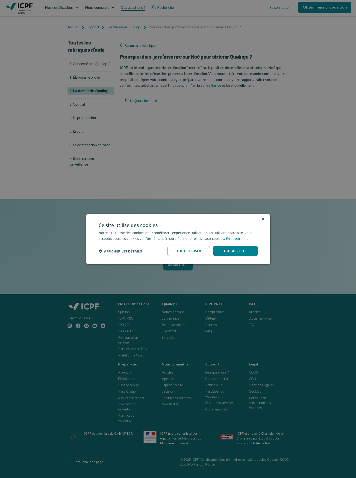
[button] (120, 251)
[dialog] (178, 239)
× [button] (263, 219)
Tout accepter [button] (235, 251)
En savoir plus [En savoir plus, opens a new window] (237, 238)
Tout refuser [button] (189, 251)
